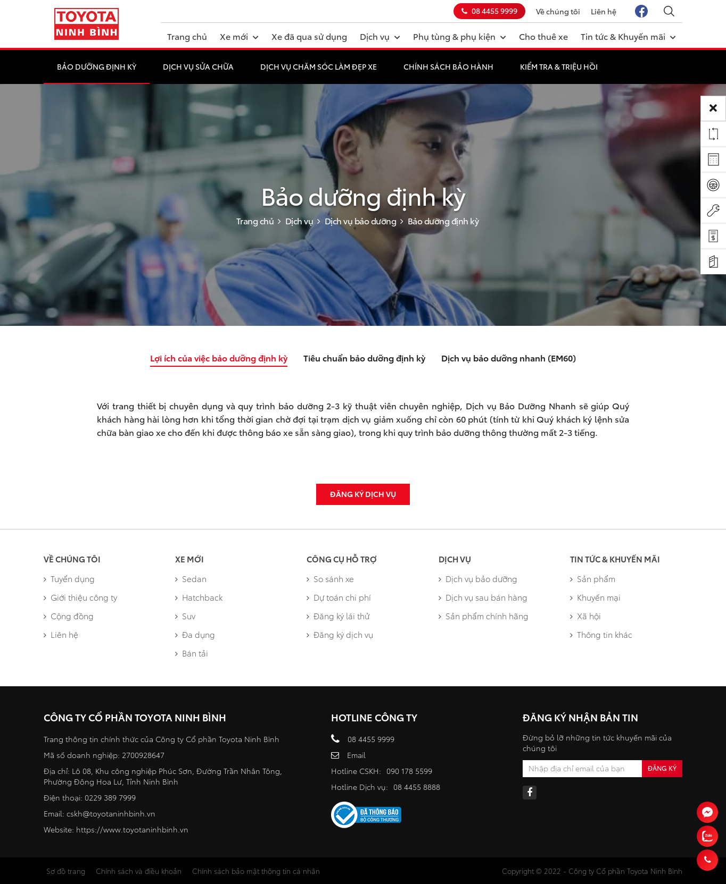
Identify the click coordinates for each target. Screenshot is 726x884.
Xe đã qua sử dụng (309, 36)
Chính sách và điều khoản (139, 870)
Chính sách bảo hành (448, 66)
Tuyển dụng (69, 578)
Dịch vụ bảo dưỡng (361, 220)
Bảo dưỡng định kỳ (96, 66)
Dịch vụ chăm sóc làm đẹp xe (318, 66)
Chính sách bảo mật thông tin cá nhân (256, 870)
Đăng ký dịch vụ (363, 494)
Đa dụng (195, 634)
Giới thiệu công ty (80, 597)
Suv (185, 615)
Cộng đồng (69, 615)
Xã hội (585, 615)
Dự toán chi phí (339, 597)
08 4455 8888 (416, 786)
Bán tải (191, 653)
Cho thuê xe (543, 36)
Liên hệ (603, 11)
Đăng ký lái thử (338, 615)
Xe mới (239, 35)
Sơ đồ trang (65, 870)
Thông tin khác (601, 634)
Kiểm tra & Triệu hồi (559, 66)
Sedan (191, 578)
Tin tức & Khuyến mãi (628, 35)
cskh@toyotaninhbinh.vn (111, 813)
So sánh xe (330, 578)
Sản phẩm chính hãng (484, 615)
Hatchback (198, 597)
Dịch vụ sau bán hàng (483, 597)
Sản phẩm (592, 578)
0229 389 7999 (110, 797)
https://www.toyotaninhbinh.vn (132, 829)
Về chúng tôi (558, 11)
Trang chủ (187, 36)
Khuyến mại (595, 597)
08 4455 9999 (489, 10)
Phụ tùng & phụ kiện (459, 35)
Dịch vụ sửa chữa (198, 66)
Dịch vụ (380, 35)
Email (356, 755)
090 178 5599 (409, 770)
